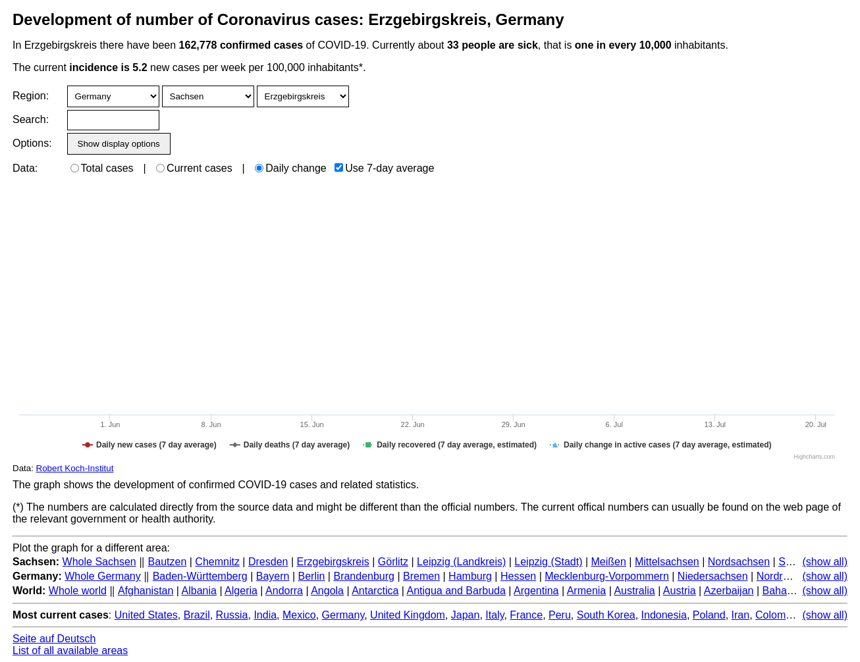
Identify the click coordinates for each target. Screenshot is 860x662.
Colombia (777, 615)
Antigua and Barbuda (456, 590)
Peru (560, 615)
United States (146, 615)
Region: (31, 95)
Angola (327, 590)
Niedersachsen (713, 576)
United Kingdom (407, 615)
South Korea (606, 615)
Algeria (241, 590)
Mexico (299, 615)
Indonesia (664, 615)
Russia (232, 615)
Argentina (536, 590)
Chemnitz (217, 561)
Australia (634, 590)
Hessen (518, 576)
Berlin (311, 576)
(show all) (825, 561)
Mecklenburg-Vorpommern (607, 576)
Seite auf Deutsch (54, 638)
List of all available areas (70, 650)
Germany (343, 615)
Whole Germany (103, 576)
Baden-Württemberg (200, 576)
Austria (679, 590)
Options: (32, 143)
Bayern (273, 576)
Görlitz (393, 561)
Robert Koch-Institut (75, 468)
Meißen (608, 561)
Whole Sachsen (99, 561)
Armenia (586, 590)
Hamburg (470, 576)
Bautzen (167, 561)
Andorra (284, 590)
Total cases (102, 168)
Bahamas (784, 590)
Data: (25, 168)
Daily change (291, 168)
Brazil (197, 615)
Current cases (194, 168)
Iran (741, 615)
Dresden (268, 561)
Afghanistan (146, 590)
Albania (199, 590)
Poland (709, 615)
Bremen (421, 576)
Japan (465, 615)
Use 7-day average (384, 168)
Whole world (78, 590)
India (265, 615)
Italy (494, 615)
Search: (31, 119)
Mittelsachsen (667, 561)
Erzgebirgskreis (332, 561)
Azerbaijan (729, 590)
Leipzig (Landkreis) (461, 561)
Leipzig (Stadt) (548, 561)
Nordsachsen (739, 561)
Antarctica (375, 590)
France (526, 615)
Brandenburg (363, 576)
